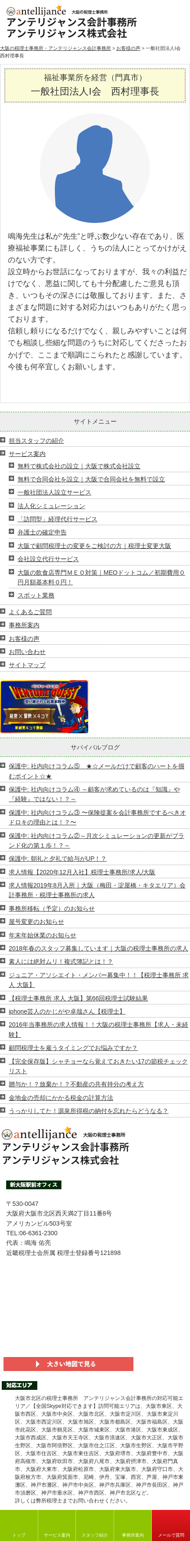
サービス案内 (57, 1535)
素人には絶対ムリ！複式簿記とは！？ (61, 961)
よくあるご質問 (30, 611)
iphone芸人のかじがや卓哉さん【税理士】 (67, 1011)
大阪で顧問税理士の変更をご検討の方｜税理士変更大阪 (94, 545)
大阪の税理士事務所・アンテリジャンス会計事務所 (55, 48)
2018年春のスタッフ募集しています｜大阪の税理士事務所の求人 (98, 948)
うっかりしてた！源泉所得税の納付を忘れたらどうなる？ (88, 1110)
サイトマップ (27, 664)
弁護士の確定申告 (42, 532)
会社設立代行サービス (48, 558)
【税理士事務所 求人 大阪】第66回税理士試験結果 (78, 998)
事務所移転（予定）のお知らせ (52, 908)
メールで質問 (171, 1535)
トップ (18, 1535)
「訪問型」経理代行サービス (57, 519)
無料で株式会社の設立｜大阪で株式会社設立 (79, 466)
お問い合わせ (27, 651)
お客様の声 (128, 48)
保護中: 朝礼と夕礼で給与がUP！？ (58, 858)
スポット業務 (36, 595)
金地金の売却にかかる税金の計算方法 (61, 1097)
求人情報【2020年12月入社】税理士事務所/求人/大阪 (82, 872)
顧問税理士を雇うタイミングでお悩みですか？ (73, 1047)
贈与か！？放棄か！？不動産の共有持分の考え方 (76, 1084)
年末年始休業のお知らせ (42, 935)
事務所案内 (133, 1535)
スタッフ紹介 (95, 1535)
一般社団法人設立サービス (54, 492)
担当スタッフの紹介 (36, 440)
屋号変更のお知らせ (36, 921)
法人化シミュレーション (51, 505)
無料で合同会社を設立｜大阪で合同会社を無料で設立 (91, 479)
